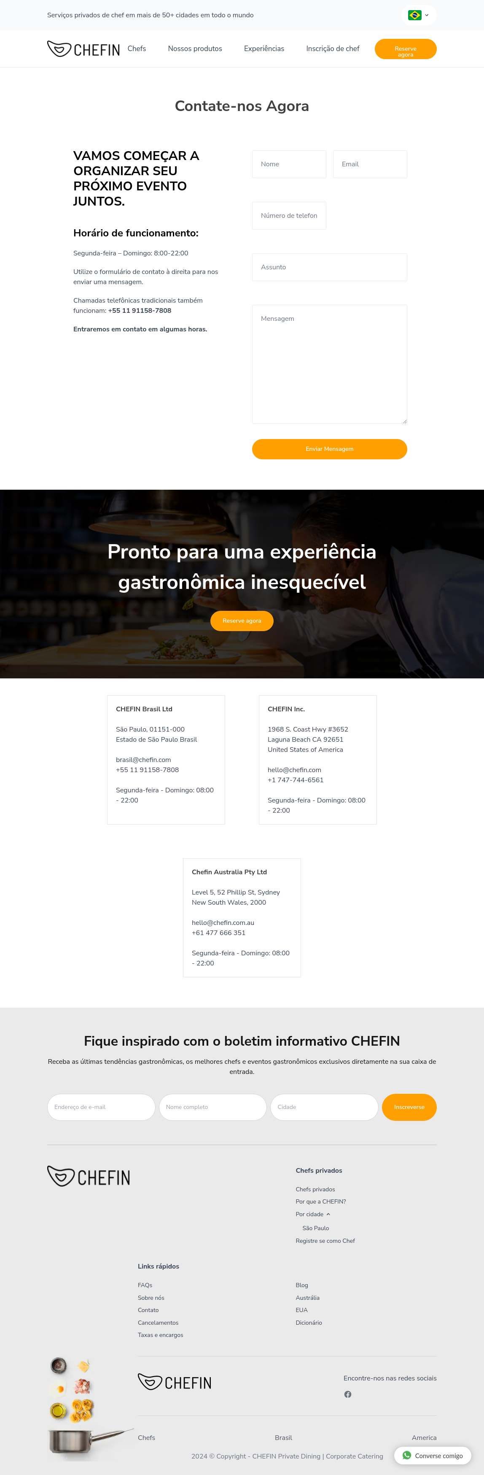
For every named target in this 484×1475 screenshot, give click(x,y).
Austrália (308, 1298)
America (424, 1437)
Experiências (264, 49)
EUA (302, 1310)
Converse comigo (432, 1455)
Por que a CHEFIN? (321, 1202)
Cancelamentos (158, 1323)
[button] (352, 1214)
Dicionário (309, 1323)
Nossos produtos (195, 49)
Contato (148, 1310)
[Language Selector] (419, 15)
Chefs (137, 49)
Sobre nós (151, 1298)
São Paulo (315, 1228)
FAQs (145, 1285)
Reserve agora (406, 52)
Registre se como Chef (325, 1241)
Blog (302, 1285)
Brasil (283, 1437)
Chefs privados (315, 1189)
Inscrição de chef (332, 49)
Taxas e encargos (160, 1335)
